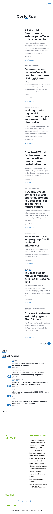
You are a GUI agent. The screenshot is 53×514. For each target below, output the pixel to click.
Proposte (28, 65)
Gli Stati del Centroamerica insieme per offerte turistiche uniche (37, 35)
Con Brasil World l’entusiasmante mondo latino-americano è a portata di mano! (36, 158)
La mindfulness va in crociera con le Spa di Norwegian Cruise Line (28, 364)
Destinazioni (35, 27)
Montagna (19, 379)
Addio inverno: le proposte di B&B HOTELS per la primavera (30, 393)
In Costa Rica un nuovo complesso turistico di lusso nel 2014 (37, 277)
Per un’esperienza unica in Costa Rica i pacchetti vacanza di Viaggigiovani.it (37, 73)
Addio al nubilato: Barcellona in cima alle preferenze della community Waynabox (28, 374)
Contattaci (15, 510)
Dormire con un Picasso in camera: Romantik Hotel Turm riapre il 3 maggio (29, 402)
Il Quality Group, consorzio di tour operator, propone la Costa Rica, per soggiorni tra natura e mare (36, 199)
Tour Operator (36, 65)
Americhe (27, 27)
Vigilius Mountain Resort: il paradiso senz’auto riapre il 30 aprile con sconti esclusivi (30, 383)
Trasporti (28, 309)
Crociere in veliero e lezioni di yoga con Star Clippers (37, 316)
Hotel (26, 269)
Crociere (14, 360)
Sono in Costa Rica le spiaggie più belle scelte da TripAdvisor (37, 241)
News (34, 233)
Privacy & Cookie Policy (32, 510)
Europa (22, 370)
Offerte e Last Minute (39, 308)
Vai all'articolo (29, 60)
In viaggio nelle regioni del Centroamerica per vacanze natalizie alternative (37, 116)
